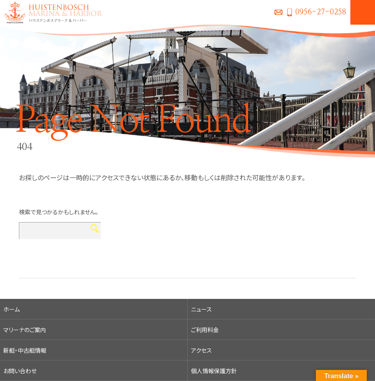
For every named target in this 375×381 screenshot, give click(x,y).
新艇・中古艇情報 (24, 350)
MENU (362, 12)
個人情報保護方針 (214, 371)
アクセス (201, 350)
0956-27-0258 (320, 12)
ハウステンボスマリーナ (51, 12)
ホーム (11, 309)
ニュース (201, 309)
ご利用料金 (205, 330)
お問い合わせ (278, 12)
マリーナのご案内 (24, 330)
